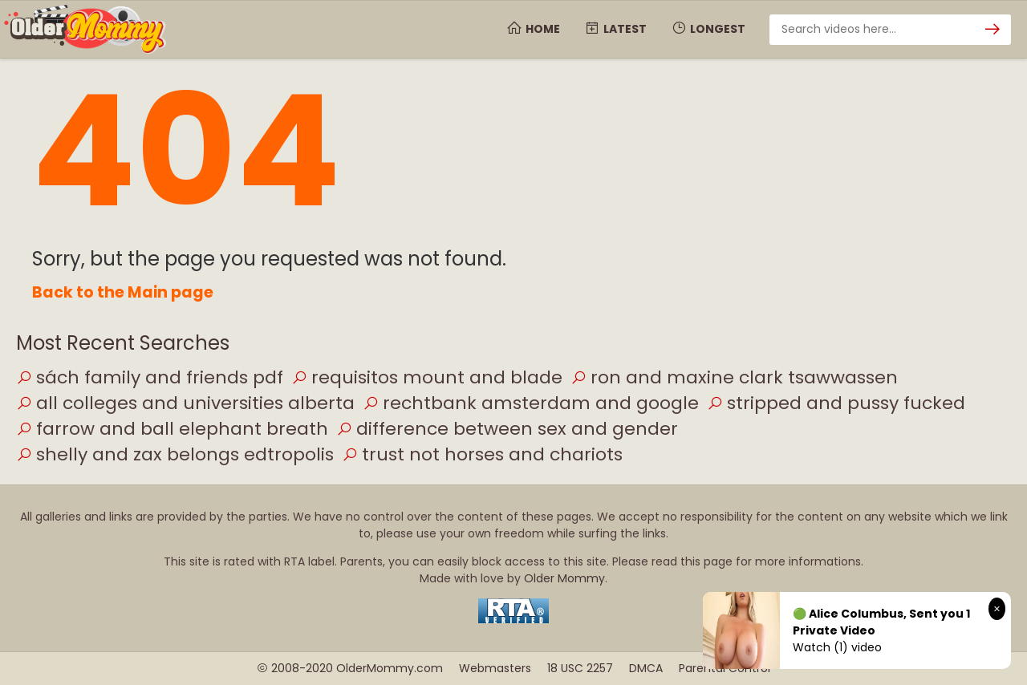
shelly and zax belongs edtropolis (175, 454)
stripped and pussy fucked (836, 403)
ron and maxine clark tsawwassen (734, 377)
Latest (615, 29)
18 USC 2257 (580, 668)
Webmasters (495, 668)
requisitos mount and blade (426, 377)
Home (533, 29)
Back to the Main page (122, 292)
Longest (708, 29)
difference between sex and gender (507, 428)
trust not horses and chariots (482, 454)
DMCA (646, 668)
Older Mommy (564, 578)
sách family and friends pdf (149, 377)
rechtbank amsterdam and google (531, 403)
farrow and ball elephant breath (172, 428)
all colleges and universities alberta (185, 403)
